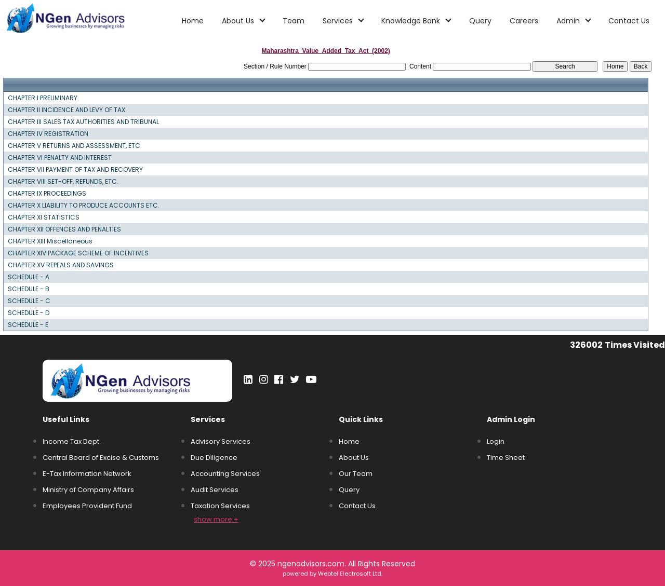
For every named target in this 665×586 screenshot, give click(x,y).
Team (293, 21)
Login (495, 441)
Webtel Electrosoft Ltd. (350, 573)
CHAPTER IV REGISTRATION (48, 134)
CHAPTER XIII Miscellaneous (50, 241)
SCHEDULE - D (28, 313)
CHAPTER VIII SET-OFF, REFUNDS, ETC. (63, 182)
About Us (354, 457)
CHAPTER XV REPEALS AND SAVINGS (61, 265)
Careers (524, 21)
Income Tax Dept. (72, 441)
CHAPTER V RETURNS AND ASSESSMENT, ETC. (75, 146)
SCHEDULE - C (29, 301)
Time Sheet (506, 457)
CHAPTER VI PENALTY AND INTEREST (60, 158)
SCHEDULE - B (28, 289)
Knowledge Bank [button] (411, 21)
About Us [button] (239, 21)
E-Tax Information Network (87, 474)
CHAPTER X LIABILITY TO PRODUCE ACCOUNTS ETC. (83, 205)
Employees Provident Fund (87, 506)
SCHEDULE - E (28, 325)
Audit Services (214, 490)
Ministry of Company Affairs (88, 490)
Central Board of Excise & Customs (101, 457)
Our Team (356, 474)
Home (193, 21)
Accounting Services (225, 474)
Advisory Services (220, 441)
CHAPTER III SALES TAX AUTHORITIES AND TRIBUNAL (83, 122)
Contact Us (628, 21)
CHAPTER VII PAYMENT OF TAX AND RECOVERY (75, 170)
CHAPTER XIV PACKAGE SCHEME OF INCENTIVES (78, 253)
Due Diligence (214, 457)
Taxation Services (220, 506)
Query (480, 21)
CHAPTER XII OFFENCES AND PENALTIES (64, 229)
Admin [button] (569, 21)
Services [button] (339, 21)
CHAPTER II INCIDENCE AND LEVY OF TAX (66, 110)
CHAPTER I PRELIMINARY (42, 98)
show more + (216, 519)
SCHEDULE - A (28, 277)
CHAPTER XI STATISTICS (43, 217)
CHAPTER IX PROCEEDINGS (47, 193)
